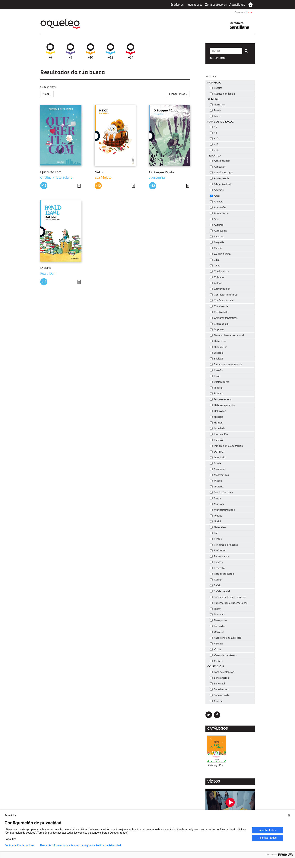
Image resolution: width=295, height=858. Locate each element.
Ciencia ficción (220, 254)
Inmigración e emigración (226, 446)
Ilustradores (194, 4)
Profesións (218, 550)
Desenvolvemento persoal (227, 335)
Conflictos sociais (222, 300)
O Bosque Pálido (161, 172)
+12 (110, 51)
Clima (215, 265)
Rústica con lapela (222, 93)
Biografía (217, 242)
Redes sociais (219, 556)
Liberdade (217, 457)
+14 (130, 51)
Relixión (216, 562)
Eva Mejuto (103, 177)
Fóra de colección (222, 672)
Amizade (217, 190)
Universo (217, 632)
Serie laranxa (219, 689)
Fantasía (216, 393)
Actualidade (237, 4)
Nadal (215, 521)
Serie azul (217, 683)
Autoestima (218, 230)
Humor (216, 422)
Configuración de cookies (19, 845)
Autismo (217, 225)
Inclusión (217, 440)
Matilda (45, 268)
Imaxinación (219, 434)
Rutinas (216, 579)
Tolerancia (217, 614)
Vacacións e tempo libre (225, 638)
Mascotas (217, 469)
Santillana (242, 25)
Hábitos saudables (222, 405)
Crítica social (219, 324)
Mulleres (217, 504)
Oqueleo (61, 24)
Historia (216, 417)
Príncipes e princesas (224, 545)
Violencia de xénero (223, 655)
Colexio (216, 283)
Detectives (218, 341)
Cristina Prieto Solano (56, 177)
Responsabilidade (222, 574)
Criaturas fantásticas (223, 318)
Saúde (215, 585)
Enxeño (216, 370)
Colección (217, 277)
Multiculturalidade (222, 510)
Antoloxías (218, 207)
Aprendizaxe (219, 213)
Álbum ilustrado (221, 184)
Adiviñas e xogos (221, 172)
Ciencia (216, 248)
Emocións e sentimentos (226, 364)
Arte (214, 219)
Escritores (177, 4)
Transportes (218, 620)
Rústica (216, 88)
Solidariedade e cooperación (228, 597)
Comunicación (220, 289)
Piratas (216, 539)
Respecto (217, 568)
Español (11, 815)
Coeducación (219, 271)
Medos (216, 481)
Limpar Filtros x (178, 94)
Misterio (216, 486)
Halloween (218, 411)
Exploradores (219, 382)
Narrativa (217, 104)
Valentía (216, 643)
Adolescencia (219, 178)
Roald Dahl (48, 273)
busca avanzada (217, 58)
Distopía (217, 353)
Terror (215, 609)
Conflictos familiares (223, 294)
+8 (70, 51)
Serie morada (219, 695)
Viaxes (215, 649)
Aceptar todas (267, 830)
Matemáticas (219, 475)
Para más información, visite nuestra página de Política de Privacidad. (81, 845)
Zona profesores (216, 4)
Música (216, 515)
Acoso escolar (220, 161)
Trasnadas (217, 626)
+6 (50, 51)
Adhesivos (218, 166)
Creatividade (219, 312)
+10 (90, 51)
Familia (216, 388)
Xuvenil (216, 701)
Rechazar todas (268, 837)
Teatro (215, 116)
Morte (215, 498)
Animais (216, 201)
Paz (214, 533)
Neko (99, 172)
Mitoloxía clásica (221, 492)
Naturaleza (218, 527)
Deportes (217, 329)
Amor (215, 196)
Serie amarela (219, 678)
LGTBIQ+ (217, 451)
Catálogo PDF (216, 765)
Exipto (215, 376)
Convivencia (219, 306)
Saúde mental (220, 591)
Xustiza (216, 661)
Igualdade (217, 428)
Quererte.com (50, 172)
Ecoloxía (217, 358)
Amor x (47, 94)
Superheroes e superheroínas (228, 603)
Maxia (215, 463)
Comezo (250, 4)
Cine (214, 260)
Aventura (217, 236)
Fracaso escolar (221, 399)
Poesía (215, 110)
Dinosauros (218, 347)
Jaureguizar (157, 177)
